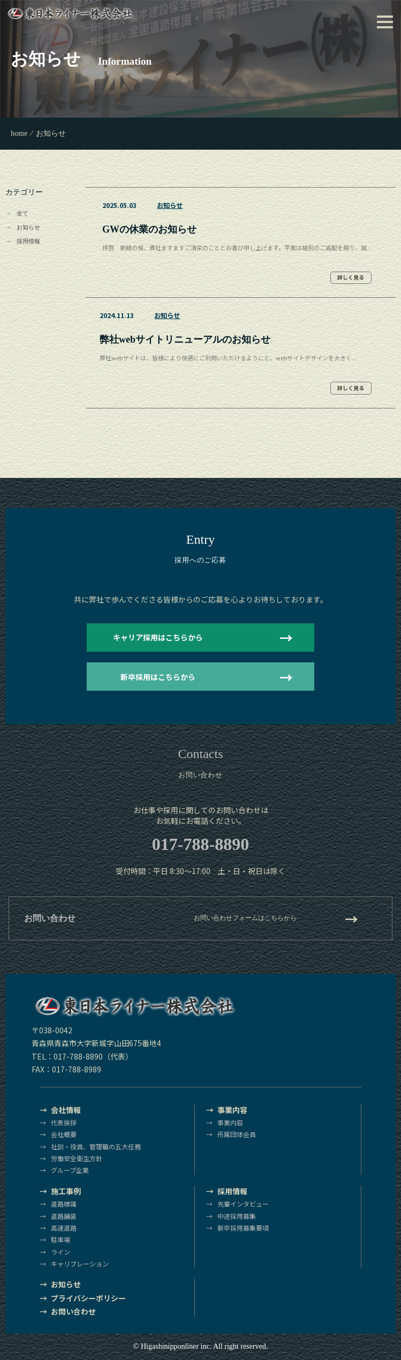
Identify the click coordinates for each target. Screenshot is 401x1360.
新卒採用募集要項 (243, 1227)
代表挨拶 (64, 1122)
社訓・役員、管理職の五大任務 (96, 1146)
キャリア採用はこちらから (158, 637)
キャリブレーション (80, 1263)
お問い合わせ (73, 1311)
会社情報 (66, 1109)
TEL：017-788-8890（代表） (82, 1056)
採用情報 (28, 241)
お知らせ (28, 227)
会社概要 (64, 1134)
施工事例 (66, 1191)
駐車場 (60, 1239)
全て (22, 213)
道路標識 (64, 1203)
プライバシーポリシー (88, 1298)
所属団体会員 (236, 1134)
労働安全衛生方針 (76, 1158)
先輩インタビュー (243, 1203)
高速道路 (64, 1227)
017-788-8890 (200, 844)
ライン (60, 1251)
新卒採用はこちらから (157, 676)
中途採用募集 (236, 1215)
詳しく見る (350, 277)
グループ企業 (70, 1169)
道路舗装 (64, 1215)
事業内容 (232, 1109)
